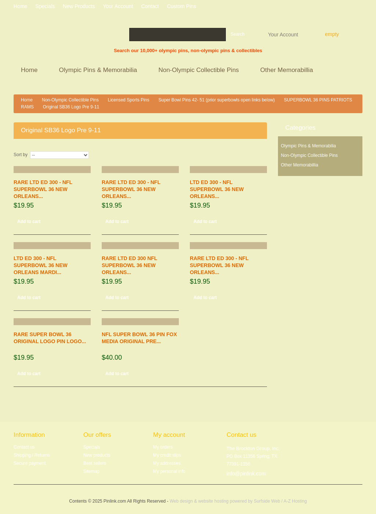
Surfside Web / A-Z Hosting (280, 501)
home (20, 6)
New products (79, 6)
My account (169, 434)
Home (30, 71)
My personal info (169, 471)
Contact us (24, 447)
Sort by (21, 154)
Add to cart (28, 221)
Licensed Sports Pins (128, 100)
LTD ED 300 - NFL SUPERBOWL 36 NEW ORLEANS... (217, 189)
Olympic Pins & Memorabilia (99, 71)
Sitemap (91, 471)
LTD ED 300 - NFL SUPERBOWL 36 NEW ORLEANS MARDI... (41, 265)
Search (238, 34)
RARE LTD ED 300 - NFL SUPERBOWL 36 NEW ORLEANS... (43, 189)
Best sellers (94, 463)
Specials (91, 447)
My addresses (167, 463)
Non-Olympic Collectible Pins (199, 71)
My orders (163, 447)
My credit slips (167, 455)
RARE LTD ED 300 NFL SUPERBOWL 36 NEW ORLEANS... (129, 265)
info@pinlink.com (246, 474)
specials (45, 6)
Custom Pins (181, 6)
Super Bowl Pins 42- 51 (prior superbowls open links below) (216, 100)
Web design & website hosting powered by (212, 501)
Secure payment (30, 463)
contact (150, 6)
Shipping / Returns (32, 455)
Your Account (283, 34)
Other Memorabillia (287, 71)
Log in (359, 7)
